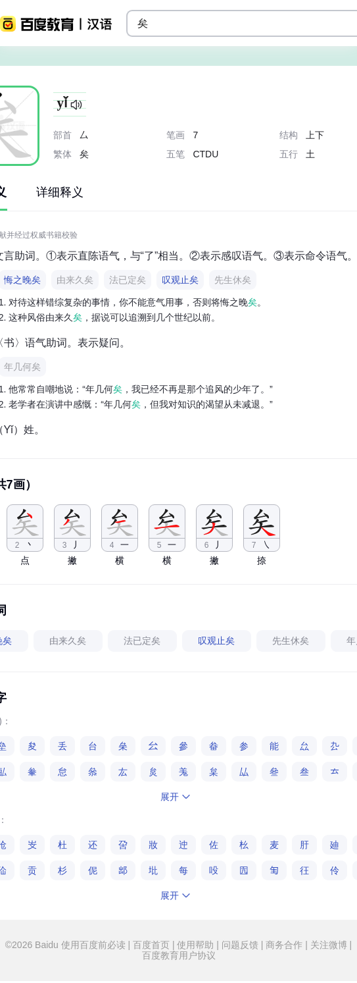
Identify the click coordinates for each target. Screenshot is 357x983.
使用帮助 (196, 945)
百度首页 (151, 945)
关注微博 (329, 945)
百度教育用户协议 (179, 955)
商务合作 (284, 945)
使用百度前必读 (94, 945)
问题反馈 (240, 945)
